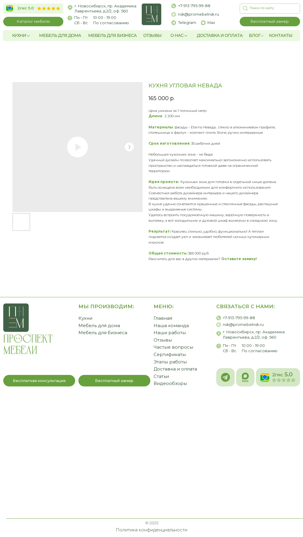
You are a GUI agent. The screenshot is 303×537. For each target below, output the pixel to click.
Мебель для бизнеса (102, 332)
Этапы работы (170, 362)
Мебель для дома (99, 325)
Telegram (187, 22)
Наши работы (170, 332)
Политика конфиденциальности (151, 530)
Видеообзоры (170, 383)
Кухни (85, 318)
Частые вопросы (173, 347)
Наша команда (171, 325)
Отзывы (163, 340)
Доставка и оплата (175, 369)
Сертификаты (170, 354)
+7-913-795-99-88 (194, 6)
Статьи (161, 376)
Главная (163, 318)
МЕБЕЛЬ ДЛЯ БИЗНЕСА (112, 35)
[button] (270, 21)
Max (211, 22)
